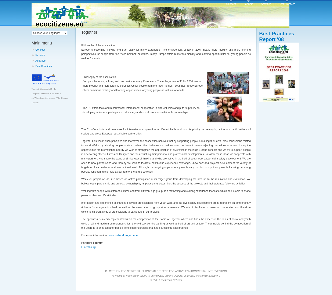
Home (84, 22)
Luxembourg (88, 247)
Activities (266, 4)
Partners (248, 4)
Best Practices (287, 4)
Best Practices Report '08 (276, 36)
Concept (231, 4)
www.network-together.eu (123, 235)
